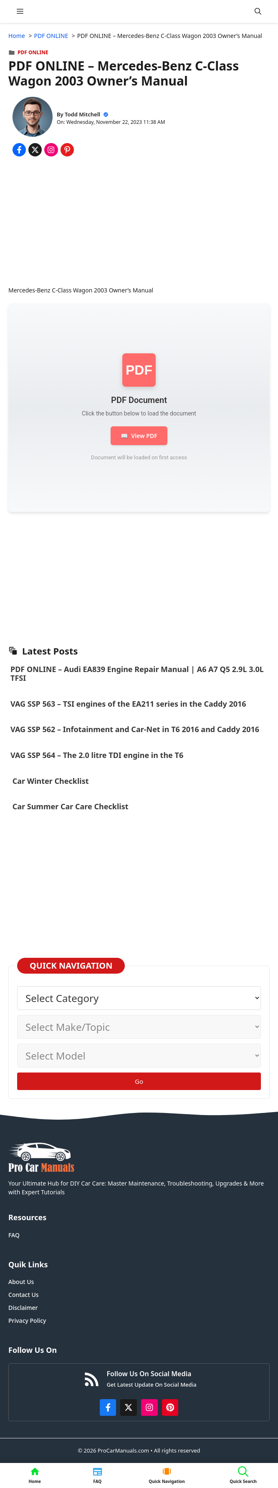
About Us (21, 1282)
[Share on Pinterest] (67, 149)
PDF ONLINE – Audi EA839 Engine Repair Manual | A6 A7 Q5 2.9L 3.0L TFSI (137, 673)
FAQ (14, 1235)
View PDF (139, 435)
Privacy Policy (27, 1320)
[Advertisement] (139, 223)
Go (139, 1081)
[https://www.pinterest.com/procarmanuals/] (170, 1407)
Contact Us (23, 1295)
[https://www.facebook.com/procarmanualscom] (108, 1407)
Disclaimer (23, 1308)
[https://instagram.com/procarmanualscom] (149, 1407)
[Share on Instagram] (51, 149)
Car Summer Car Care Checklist (70, 806)
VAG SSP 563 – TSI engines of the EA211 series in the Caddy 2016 (128, 704)
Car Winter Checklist (49, 781)
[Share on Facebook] (19, 149)
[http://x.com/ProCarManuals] (128, 1407)
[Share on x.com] (35, 149)
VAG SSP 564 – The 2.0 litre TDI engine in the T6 (96, 755)
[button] (258, 11)
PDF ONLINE (33, 52)
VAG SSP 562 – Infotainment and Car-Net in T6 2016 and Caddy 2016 (134, 729)
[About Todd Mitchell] (33, 118)
